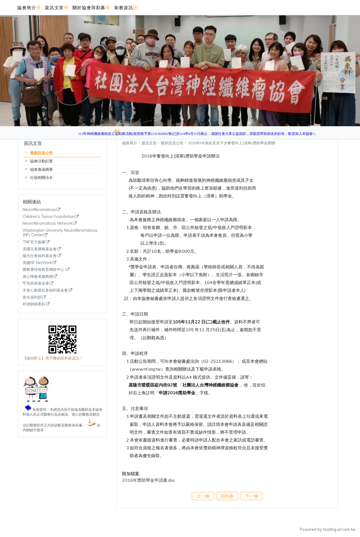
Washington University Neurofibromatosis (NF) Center (60, 233)
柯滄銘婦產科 (34, 304)
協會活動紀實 (41, 161)
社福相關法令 (41, 177)
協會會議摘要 (41, 169)
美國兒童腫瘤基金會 (40, 249)
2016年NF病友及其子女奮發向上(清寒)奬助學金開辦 (231, 143)
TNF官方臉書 (34, 242)
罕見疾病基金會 (36, 283)
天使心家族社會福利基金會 (45, 290)
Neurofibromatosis (39, 209)
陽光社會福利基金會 (40, 256)
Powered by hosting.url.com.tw (328, 529)
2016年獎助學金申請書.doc (148, 480)
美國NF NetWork (37, 263)
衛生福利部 (32, 297)
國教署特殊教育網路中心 (44, 269)
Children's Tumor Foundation (48, 216)
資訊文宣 (149, 143)
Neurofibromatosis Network (47, 223)
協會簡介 (129, 143)
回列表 (227, 496)
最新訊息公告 (41, 153)
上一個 (202, 496)
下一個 (251, 496)
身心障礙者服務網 (38, 276)
